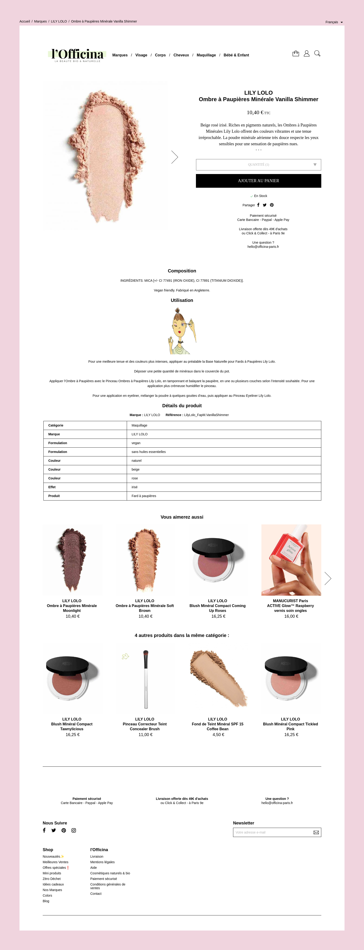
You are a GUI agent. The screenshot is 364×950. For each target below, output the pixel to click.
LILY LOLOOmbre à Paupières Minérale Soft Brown (145, 606)
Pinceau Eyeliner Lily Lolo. (252, 395)
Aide (93, 867)
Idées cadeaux (53, 884)
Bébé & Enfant (236, 55)
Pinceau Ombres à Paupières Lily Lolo (133, 381)
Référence (174, 415)
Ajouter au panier (258, 180)
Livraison (96, 856)
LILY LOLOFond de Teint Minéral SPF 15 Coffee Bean (218, 724)
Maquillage (206, 55)
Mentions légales (102, 862)
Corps (160, 55)
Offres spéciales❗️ (56, 867)
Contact (95, 893)
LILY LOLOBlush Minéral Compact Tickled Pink (290, 724)
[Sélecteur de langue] (334, 22)
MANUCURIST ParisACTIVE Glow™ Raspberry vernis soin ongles (290, 606)
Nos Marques (52, 890)
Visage (141, 55)
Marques (120, 55)
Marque (135, 415)
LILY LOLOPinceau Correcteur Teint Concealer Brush (145, 724)
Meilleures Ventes (55, 862)
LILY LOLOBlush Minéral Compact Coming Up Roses (218, 606)
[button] (176, 157)
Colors (47, 895)
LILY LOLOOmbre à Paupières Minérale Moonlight (72, 606)
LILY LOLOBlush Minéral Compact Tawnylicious (72, 724)
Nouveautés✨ (53, 856)
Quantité (256, 164)
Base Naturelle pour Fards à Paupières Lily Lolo (240, 361)
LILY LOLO (258, 93)
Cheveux (181, 55)
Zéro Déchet (52, 879)
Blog (46, 901)
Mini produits (52, 873)
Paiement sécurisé (103, 879)
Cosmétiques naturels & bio (110, 873)
